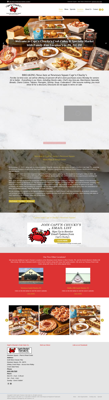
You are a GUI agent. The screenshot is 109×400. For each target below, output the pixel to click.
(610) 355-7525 (12, 371)
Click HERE (31, 293)
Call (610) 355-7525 (97, 1)
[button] (6, 320)
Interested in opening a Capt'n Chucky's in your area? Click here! (54, 142)
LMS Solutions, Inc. (29, 398)
